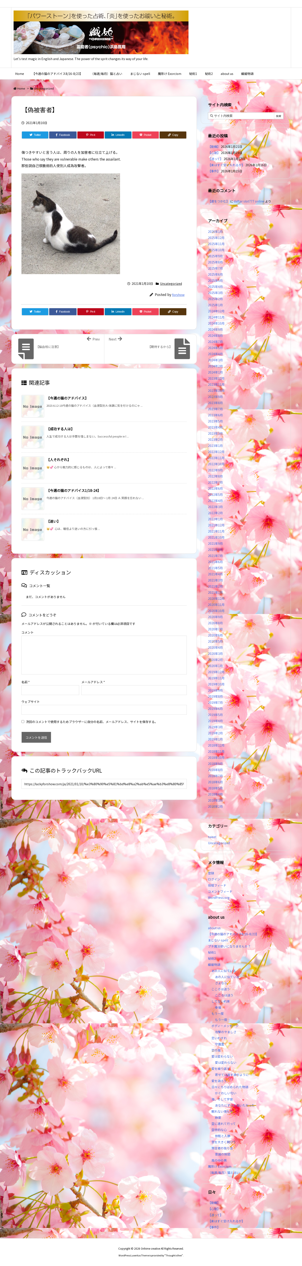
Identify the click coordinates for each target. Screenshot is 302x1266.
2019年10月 (216, 684)
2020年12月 (216, 598)
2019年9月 (215, 690)
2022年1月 (215, 519)
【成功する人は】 (60, 428)
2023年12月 (216, 378)
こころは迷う (220, 989)
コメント (27, 632)
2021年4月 (215, 574)
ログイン (214, 879)
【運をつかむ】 (218, 201)
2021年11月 (216, 531)
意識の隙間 (222, 1154)
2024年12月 (216, 311)
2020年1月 (215, 666)
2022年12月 (216, 452)
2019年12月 (216, 672)
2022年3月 (215, 507)
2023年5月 (215, 421)
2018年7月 (215, 776)
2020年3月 (215, 653)
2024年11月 (216, 317)
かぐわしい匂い (225, 1093)
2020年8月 (215, 623)
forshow (178, 294)
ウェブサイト (30, 694)
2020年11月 (216, 604)
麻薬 (218, 1117)
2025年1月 (215, 305)
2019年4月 (215, 721)
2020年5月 (215, 641)
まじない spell (218, 940)
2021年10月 (216, 537)
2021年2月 (215, 586)
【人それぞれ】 (58, 459)
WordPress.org (219, 897)
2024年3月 (215, 360)
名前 (25, 675)
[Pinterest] (90, 134)
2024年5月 (215, 348)
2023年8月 (215, 403)
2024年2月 (215, 366)
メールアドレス (93, 675)
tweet (212, 837)
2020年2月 (215, 659)
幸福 (218, 1007)
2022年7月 (215, 482)
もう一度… (222, 1019)
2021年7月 (215, 555)
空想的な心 (219, 1130)
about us (214, 928)
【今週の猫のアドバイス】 (67, 398)
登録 (211, 873)
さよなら (221, 983)
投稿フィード (217, 885)
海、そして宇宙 (222, 1099)
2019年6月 (215, 708)
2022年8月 (215, 476)
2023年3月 (215, 433)
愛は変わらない (222, 1056)
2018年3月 (215, 800)
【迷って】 (215, 159)
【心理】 (214, 152)
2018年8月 (215, 770)
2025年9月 (215, 256)
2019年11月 (216, 678)
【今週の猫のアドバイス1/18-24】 (73, 490)
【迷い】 (53, 521)
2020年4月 (215, 647)
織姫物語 (214, 964)
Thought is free (174, 1255)
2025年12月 (216, 237)
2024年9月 (215, 329)
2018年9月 (215, 763)
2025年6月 (215, 274)
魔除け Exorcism (219, 1166)
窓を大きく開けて (223, 1142)
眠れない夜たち (222, 1111)
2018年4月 (215, 794)
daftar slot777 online (249, 201)
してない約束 (220, 1001)
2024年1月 (215, 372)
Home (21, 88)
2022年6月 (215, 488)
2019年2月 (215, 733)
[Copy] (173, 134)
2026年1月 (215, 231)
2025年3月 (215, 293)
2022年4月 (215, 500)
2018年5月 (215, 788)
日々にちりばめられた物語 (229, 1087)
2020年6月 (215, 635)
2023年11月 (216, 384)
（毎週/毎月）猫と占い (224, 1172)
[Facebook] (63, 134)
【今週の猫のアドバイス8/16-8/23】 (233, 934)
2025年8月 (215, 262)
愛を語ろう (219, 1081)
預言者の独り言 (222, 1148)
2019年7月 (215, 702)
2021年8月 (215, 549)
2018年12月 (216, 745)
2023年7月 (215, 409)
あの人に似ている (223, 971)
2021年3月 (215, 580)
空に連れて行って (223, 1123)
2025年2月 (215, 299)
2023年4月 (215, 427)
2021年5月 (215, 568)
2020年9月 (215, 617)
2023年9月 (215, 396)
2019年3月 (215, 727)
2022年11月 (216, 458)
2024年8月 (215, 335)
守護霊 (219, 1044)
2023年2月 (215, 439)
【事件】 (214, 171)
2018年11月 (216, 751)
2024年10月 (216, 323)
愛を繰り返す (220, 1068)
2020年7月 (215, 629)
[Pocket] (145, 134)
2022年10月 (216, 464)
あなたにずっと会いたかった (235, 1105)
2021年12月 (216, 525)
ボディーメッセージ (225, 1026)
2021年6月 (215, 562)
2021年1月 (215, 592)
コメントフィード (220, 891)
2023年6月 (215, 415)
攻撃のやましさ (227, 1032)
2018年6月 (215, 782)
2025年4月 (215, 286)
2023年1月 (215, 445)
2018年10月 (216, 757)
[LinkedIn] (118, 134)
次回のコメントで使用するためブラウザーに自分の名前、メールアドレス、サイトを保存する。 (92, 715)
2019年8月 (215, 696)
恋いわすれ (219, 1038)
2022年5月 (215, 494)
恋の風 (216, 1050)
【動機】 (214, 146)
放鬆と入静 (222, 1136)
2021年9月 (215, 543)
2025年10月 (216, 250)
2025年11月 (216, 244)
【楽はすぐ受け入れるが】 (226, 165)
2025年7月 (215, 268)
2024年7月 (215, 341)
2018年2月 (215, 806)
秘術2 (212, 958)
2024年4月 (215, 354)
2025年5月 (215, 280)
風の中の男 (219, 1160)
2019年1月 (215, 739)
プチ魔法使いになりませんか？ (229, 946)
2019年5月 (215, 715)
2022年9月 (215, 470)
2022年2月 (215, 513)
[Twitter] (35, 134)
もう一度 (217, 1013)
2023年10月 (216, 390)
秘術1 (212, 952)
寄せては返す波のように (232, 1074)
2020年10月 (216, 611)
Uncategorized (44, 88)
